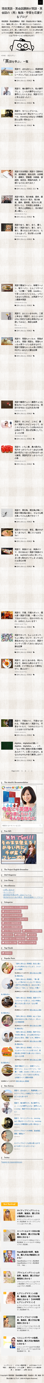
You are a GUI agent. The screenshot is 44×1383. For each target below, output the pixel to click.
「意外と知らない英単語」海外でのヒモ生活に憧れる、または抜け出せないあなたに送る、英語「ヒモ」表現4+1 (28, 1035)
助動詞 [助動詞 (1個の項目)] (21, 935)
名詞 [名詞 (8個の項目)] (33, 935)
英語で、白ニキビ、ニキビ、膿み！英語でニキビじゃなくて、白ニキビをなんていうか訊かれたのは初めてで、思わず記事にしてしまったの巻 (29, 427)
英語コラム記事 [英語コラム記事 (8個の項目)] (29, 943)
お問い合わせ (9, 890)
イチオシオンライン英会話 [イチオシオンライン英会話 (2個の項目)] (16, 919)
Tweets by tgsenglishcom (11, 1162)
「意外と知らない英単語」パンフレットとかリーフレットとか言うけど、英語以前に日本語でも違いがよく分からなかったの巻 (28, 1052)
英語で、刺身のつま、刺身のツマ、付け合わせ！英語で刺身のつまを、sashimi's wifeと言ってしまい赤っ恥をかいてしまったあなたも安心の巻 (29, 555)
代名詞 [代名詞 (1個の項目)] (8, 935)
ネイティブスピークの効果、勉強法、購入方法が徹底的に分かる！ (28, 1320)
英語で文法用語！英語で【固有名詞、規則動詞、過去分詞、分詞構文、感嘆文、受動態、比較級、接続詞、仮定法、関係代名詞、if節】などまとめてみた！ (29, 177)
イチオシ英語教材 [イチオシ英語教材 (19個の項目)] (13, 927)
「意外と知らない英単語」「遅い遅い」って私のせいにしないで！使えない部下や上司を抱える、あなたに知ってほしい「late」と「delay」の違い (28, 983)
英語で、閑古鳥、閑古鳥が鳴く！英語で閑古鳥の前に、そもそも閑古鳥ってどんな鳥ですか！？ (29, 513)
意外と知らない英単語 (24, 80)
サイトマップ (9, 892)
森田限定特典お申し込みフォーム (17, 895)
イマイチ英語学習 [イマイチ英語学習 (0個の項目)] (12, 931)
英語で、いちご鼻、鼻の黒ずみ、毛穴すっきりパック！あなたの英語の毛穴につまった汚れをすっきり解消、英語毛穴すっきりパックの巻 (29, 452)
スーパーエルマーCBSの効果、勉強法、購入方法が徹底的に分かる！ (28, 1234)
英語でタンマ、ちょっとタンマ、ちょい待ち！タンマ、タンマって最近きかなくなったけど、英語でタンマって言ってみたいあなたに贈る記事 (29, 640)
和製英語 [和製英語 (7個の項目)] (8, 953)
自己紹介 (18, 1370)
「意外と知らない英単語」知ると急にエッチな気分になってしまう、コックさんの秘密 (28, 966)
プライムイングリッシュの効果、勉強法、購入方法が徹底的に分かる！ (28, 1276)
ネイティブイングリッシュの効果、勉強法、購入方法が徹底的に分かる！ (28, 1213)
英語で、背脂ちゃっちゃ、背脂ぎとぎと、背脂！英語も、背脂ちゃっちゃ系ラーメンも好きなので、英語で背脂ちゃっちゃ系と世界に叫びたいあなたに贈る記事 (29, 344)
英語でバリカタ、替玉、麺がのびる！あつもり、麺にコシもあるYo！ (29, 532)
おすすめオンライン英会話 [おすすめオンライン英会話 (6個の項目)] (16, 907)
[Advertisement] (22, 148)
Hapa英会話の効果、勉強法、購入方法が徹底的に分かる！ (28, 1255)
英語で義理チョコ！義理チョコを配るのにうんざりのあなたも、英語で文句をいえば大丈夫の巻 (29, 405)
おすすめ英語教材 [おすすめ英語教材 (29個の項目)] (13, 915)
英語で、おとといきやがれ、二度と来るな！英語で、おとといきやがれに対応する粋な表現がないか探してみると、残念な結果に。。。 (29, 319)
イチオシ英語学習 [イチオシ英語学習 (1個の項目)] (12, 923)
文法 (34, 189)
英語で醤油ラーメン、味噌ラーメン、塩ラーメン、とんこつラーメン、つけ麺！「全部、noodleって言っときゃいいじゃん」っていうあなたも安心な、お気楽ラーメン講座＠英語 (28, 1071)
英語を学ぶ (20, 976)
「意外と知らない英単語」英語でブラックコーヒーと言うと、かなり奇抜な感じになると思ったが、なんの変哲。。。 (28, 1002)
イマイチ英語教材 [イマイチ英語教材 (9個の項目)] (33, 931)
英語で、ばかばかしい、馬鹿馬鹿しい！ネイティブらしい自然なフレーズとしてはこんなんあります (29, 72)
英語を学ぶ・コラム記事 (16, 1367)
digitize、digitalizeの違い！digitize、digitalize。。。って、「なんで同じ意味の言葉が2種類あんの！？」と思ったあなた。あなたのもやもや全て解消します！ (29, 749)
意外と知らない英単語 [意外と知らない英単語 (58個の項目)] (15, 939)
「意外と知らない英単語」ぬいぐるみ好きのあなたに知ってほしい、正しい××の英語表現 (28, 1019)
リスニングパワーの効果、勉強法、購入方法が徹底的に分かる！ (28, 1341)
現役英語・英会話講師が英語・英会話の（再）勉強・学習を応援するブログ (22, 12)
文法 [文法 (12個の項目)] (33, 939)
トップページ (8, 1365)
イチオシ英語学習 (20, 1365)
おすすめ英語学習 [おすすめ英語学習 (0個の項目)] (12, 911)
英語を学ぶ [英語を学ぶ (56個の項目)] (10, 943)
